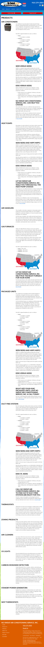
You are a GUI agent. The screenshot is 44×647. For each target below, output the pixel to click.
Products (8, 9)
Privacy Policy (5, 632)
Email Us (25, 628)
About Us (18, 9)
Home (3, 9)
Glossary (4, 636)
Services (13, 9)
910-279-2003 (19, 118)
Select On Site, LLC (32, 640)
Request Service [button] (32, 13)
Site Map (4, 634)
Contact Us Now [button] (11, 13)
